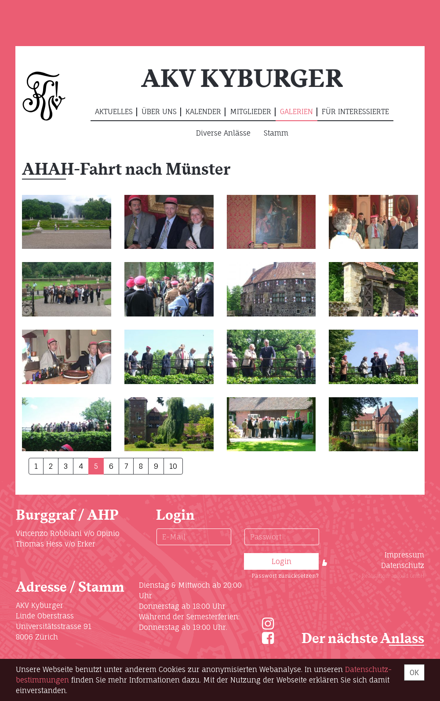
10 (173, 466)
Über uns (159, 111)
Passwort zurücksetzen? (285, 575)
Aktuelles (114, 111)
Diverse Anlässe (223, 133)
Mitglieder (250, 111)
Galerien (296, 111)
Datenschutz (402, 565)
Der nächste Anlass (363, 639)
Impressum (404, 554)
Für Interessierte (355, 111)
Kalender (203, 111)
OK (414, 672)
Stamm (276, 133)
